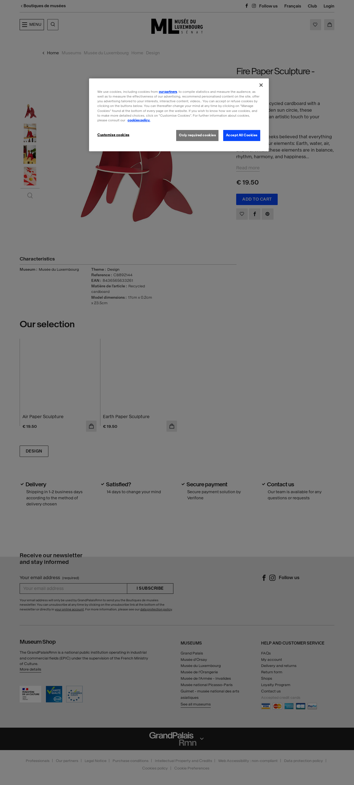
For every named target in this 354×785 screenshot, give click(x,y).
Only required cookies (197, 135)
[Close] (261, 85)
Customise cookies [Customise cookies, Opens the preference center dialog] (113, 135)
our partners (168, 91)
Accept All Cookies (241, 135)
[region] (179, 114)
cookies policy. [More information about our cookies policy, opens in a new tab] (138, 120)
